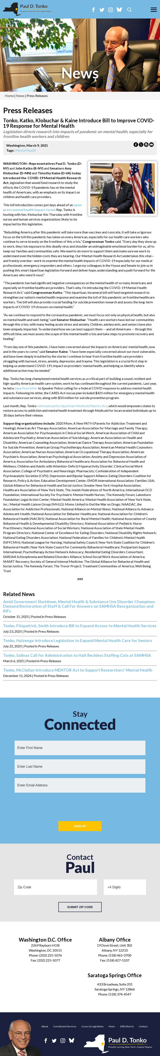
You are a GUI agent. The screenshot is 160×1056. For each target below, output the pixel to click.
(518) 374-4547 (120, 994)
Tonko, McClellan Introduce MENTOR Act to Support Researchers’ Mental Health (77, 670)
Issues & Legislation (92, 1026)
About (44, 1026)
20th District (127, 1026)
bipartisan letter (26, 388)
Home (9, 96)
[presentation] (80, 805)
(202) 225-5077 (48, 960)
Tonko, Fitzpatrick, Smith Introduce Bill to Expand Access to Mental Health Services (79, 625)
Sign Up (80, 826)
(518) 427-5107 (118, 960)
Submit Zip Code (80, 907)
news (80, 73)
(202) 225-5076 (50, 955)
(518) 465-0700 (120, 955)
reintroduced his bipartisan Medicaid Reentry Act (72, 406)
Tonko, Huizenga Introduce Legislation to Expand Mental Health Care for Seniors (77, 640)
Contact (143, 1026)
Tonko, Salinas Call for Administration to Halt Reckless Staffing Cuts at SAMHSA (77, 655)
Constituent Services (64, 1026)
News (112, 1026)
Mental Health (25, 150)
